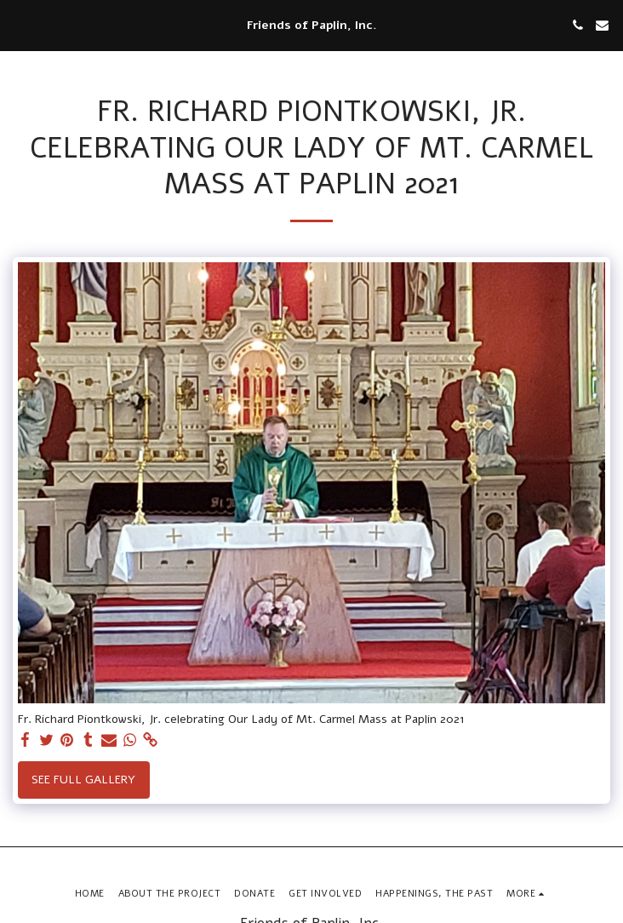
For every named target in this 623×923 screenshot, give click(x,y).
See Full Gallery (83, 779)
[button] (18, 24)
